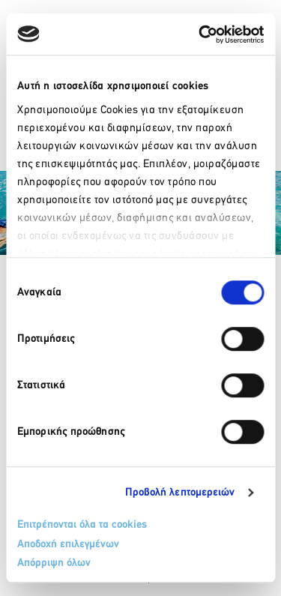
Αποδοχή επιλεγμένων (68, 544)
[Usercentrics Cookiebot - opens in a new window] (200, 34)
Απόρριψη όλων (54, 563)
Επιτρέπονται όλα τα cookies (82, 525)
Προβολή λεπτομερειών (180, 493)
